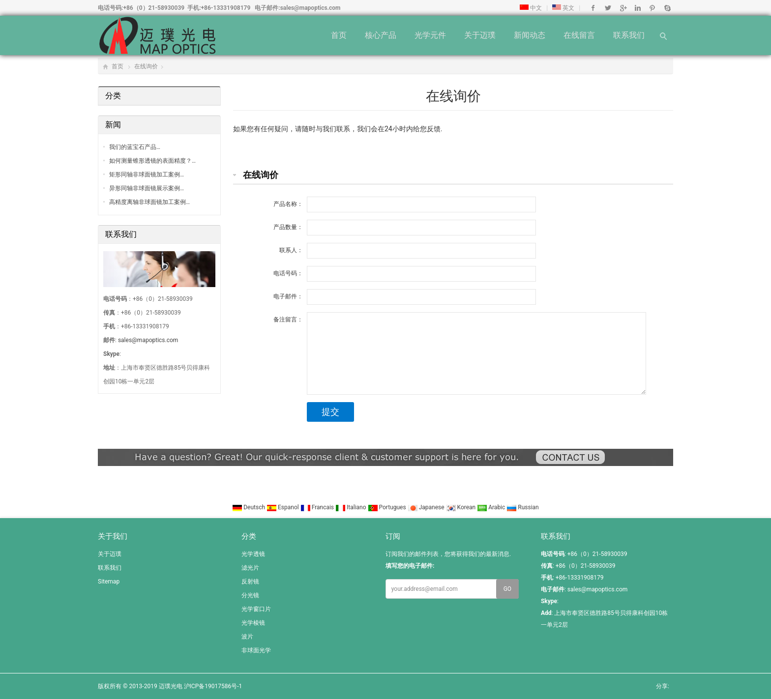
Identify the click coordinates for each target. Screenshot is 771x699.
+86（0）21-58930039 (153, 7)
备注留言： (288, 319)
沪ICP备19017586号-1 (213, 686)
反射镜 (250, 581)
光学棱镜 (253, 622)
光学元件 (430, 35)
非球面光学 (256, 650)
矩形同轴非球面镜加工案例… (146, 174)
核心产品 (380, 35)
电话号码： (288, 273)
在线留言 (579, 35)
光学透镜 (253, 554)
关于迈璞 (480, 35)
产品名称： (288, 204)
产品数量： (288, 227)
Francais (317, 507)
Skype (667, 8)
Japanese (427, 507)
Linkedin (637, 8)
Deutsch (249, 507)
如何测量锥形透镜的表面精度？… (152, 160)
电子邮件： (288, 296)
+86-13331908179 (226, 7)
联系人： (291, 250)
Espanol (283, 507)
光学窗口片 (256, 609)
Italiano (351, 507)
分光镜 (250, 595)
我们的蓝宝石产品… (134, 147)
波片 (247, 636)
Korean (461, 507)
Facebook (593, 8)
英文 (563, 7)
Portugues (388, 507)
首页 (339, 35)
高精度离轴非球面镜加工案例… (149, 202)
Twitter (608, 8)
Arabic (491, 507)
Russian (522, 507)
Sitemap (108, 581)
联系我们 (629, 35)
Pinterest (652, 8)
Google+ (623, 8)
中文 (531, 7)
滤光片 (250, 567)
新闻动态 (529, 35)
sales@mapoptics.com (310, 7)
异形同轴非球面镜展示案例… (146, 188)
